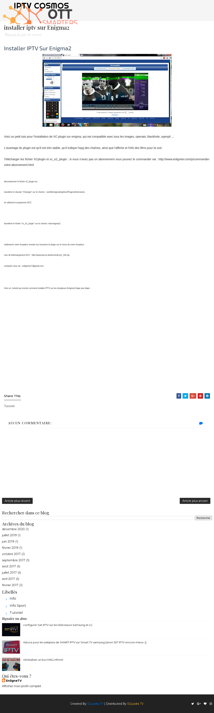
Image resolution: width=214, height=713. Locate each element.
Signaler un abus (14, 618)
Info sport (18, 606)
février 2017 (10, 585)
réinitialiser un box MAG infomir (43, 659)
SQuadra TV (95, 704)
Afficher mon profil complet (21, 686)
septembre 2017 (13, 560)
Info (13, 598)
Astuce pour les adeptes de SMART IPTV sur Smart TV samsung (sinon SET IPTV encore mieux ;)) (84, 642)
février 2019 (10, 548)
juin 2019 (8, 541)
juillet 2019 (9, 535)
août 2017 (9, 566)
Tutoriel (37, 34)
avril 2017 (8, 579)
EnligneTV (14, 680)
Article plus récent (17, 501)
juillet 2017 (9, 572)
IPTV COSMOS (41, 6)
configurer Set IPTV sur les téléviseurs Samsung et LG (57, 625)
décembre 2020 (13, 529)
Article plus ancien (195, 501)
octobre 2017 (11, 554)
